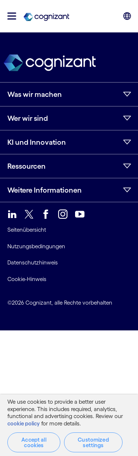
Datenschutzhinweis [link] (32, 262)
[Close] (127, 402)
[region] (69, 425)
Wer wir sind (27, 118)
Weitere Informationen (44, 190)
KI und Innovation (36, 142)
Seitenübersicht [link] (26, 230)
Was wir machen (34, 94)
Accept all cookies (33, 442)
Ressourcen (26, 166)
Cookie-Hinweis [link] (26, 279)
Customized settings (93, 442)
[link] (46, 16)
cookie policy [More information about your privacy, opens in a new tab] (23, 423)
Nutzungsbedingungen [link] (36, 246)
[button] (11, 16)
